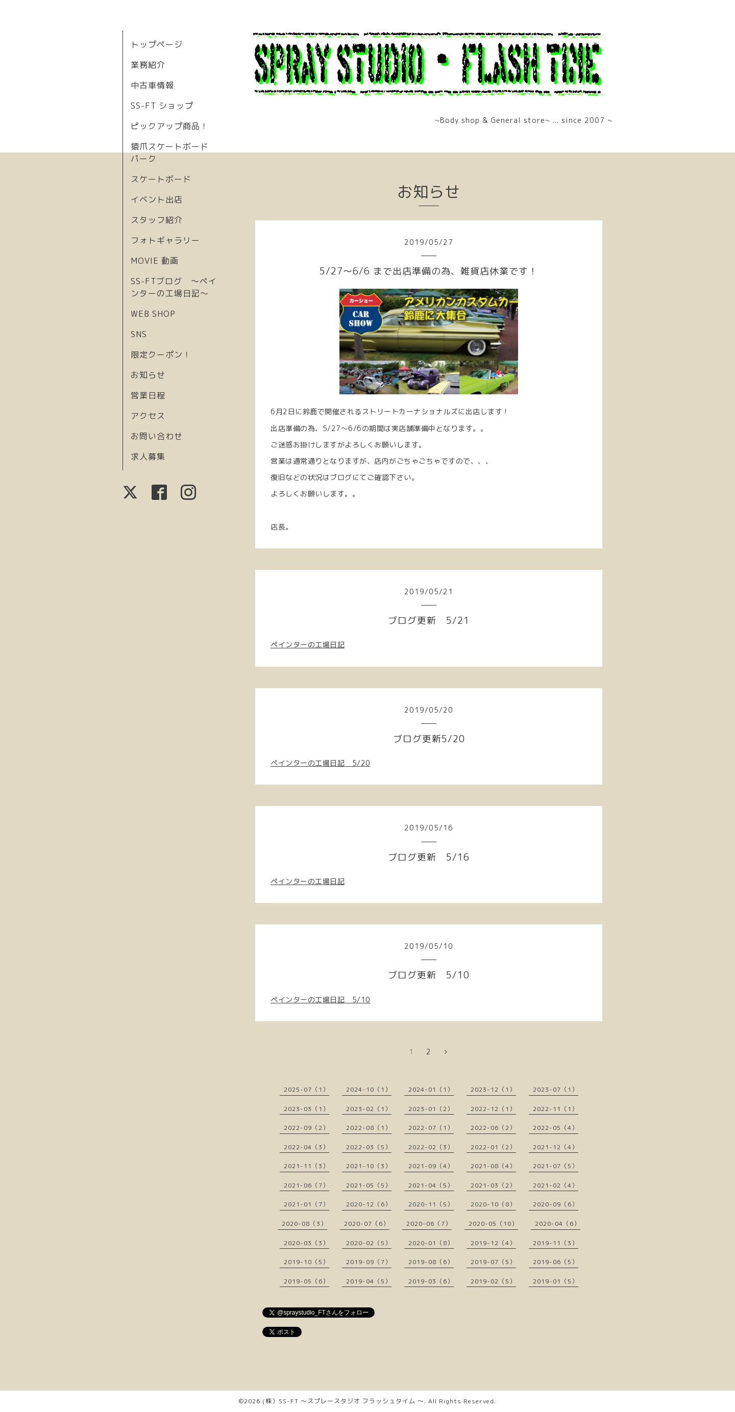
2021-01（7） (306, 1204)
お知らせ (148, 375)
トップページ (157, 44)
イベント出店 (157, 199)
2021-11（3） (306, 1166)
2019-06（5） (555, 1261)
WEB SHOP (153, 313)
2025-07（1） (306, 1089)
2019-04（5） (368, 1281)
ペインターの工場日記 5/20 (321, 763)
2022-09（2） (306, 1127)
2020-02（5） (368, 1243)
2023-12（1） (493, 1089)
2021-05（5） (368, 1185)
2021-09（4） (431, 1166)
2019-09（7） (368, 1261)
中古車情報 (152, 85)
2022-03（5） (368, 1147)
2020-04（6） (557, 1223)
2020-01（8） (431, 1243)
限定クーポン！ (161, 354)
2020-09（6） (555, 1204)
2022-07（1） (431, 1127)
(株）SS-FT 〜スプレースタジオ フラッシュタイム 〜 (343, 1401)
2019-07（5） (493, 1261)
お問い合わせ (157, 436)
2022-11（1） (555, 1108)
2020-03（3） (306, 1243)
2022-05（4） (555, 1127)
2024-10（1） (368, 1089)
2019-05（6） (306, 1281)
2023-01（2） (431, 1108)
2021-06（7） (306, 1185)
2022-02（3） (431, 1147)
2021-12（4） (555, 1147)
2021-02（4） (555, 1185)
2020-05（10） (493, 1223)
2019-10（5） (306, 1261)
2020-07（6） (366, 1223)
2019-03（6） (431, 1281)
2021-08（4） (493, 1166)
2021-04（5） (431, 1185)
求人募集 (148, 456)
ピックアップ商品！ (170, 126)
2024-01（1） (431, 1089)
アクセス (148, 415)
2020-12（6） (368, 1204)
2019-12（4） (493, 1243)
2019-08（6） (431, 1261)
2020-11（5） (431, 1204)
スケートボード (161, 179)
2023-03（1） (306, 1108)
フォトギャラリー (165, 240)
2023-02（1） (368, 1108)
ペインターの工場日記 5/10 (321, 999)
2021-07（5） (555, 1166)
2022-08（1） (368, 1127)
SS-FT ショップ (162, 105)
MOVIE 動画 (155, 260)
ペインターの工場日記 (308, 644)
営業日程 (148, 395)
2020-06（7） (429, 1223)
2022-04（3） (306, 1147)
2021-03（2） (493, 1185)
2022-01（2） (493, 1147)
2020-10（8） (493, 1204)
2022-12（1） (493, 1108)
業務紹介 (148, 64)
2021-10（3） (368, 1166)
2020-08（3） (304, 1223)
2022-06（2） (493, 1127)
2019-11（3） (555, 1243)
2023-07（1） (555, 1089)
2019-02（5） (493, 1281)
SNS (139, 334)
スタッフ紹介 (157, 219)
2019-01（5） (555, 1281)
